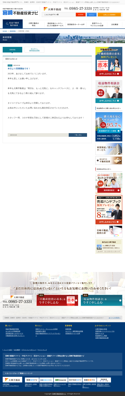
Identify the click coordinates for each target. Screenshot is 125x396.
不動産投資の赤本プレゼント (15, 336)
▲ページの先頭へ (114, 318)
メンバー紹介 (8, 350)
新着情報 (13, 31)
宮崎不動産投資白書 (102, 338)
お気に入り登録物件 (109, 14)
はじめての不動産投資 (13, 331)
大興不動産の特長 (101, 329)
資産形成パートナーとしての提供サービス (104, 332)
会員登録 (80, 14)
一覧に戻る (78, 135)
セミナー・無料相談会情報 (34, 49)
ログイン (91, 14)
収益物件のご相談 (101, 336)
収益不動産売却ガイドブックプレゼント (48, 335)
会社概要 (17, 350)
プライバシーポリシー (29, 350)
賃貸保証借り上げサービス (14, 333)
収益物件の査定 (41, 331)
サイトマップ (42, 350)
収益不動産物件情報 (12, 329)
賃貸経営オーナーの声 (72, 333)
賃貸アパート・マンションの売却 (46, 329)
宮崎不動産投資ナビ (59, 394)
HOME (5, 31)
